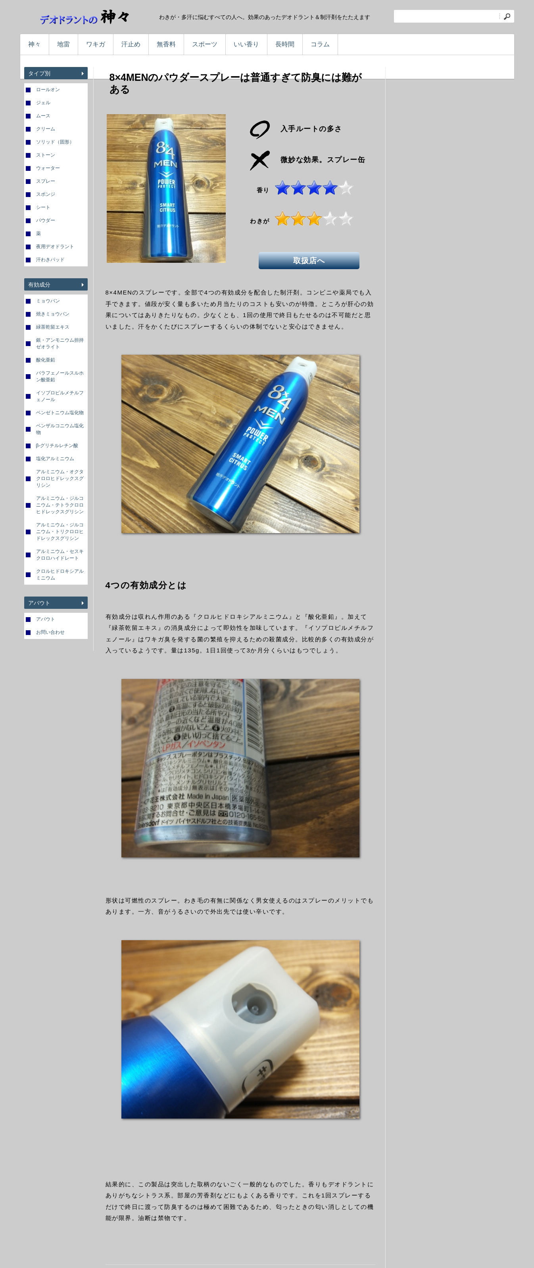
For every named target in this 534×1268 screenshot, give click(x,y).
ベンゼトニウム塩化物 (60, 412)
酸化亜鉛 (45, 360)
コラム (320, 44)
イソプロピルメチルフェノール (60, 396)
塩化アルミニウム (55, 458)
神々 (34, 44)
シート (43, 207)
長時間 (284, 44)
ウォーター (48, 168)
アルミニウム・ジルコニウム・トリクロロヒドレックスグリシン (60, 531)
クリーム (45, 129)
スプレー (45, 181)
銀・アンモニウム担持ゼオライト (60, 343)
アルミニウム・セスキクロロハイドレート (60, 555)
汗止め (130, 44)
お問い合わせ (50, 632)
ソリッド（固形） (55, 142)
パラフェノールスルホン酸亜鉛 (60, 376)
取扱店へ (312, 260)
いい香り (246, 44)
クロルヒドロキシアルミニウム (60, 574)
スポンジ (45, 194)
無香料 (166, 44)
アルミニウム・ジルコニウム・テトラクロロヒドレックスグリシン (60, 504)
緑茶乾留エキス (52, 327)
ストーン (45, 155)
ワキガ (95, 44)
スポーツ (204, 44)
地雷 (63, 44)
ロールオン (48, 89)
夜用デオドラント (55, 246)
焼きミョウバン (52, 314)
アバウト (45, 619)
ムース (43, 116)
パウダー (45, 220)
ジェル (43, 102)
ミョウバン (48, 301)
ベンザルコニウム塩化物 (60, 429)
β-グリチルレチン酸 (57, 445)
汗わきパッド (50, 259)
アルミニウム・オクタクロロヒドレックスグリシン (60, 478)
